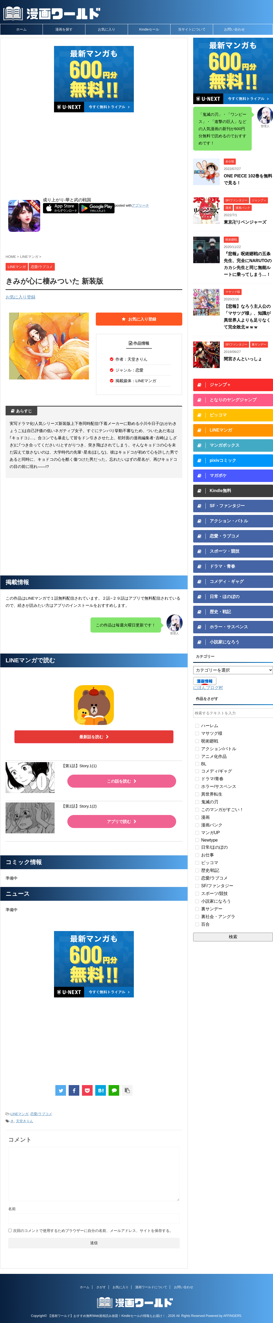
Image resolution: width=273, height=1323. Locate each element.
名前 (12, 1209)
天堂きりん (24, 1121)
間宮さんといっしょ (243, 359)
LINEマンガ (19, 1114)
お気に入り (106, 29)
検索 (233, 936)
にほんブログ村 (208, 687)
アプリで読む (121, 821)
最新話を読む (94, 737)
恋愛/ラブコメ (41, 1114)
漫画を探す (64, 29)
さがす (101, 1287)
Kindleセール (149, 29)
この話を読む (121, 781)
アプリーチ (140, 205)
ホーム (21, 29)
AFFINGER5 (232, 1316)
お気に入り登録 (20, 297)
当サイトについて (192, 29)
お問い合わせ (234, 29)
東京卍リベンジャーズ (245, 222)
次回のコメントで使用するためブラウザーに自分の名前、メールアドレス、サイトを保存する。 (93, 1230)
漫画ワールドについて (151, 1287)
